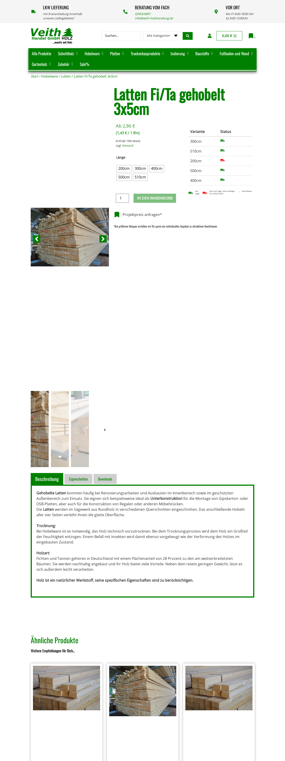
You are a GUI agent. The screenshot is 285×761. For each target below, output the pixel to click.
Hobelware (49, 76)
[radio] (124, 168)
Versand (127, 145)
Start (34, 76)
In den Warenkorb (154, 198)
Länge (120, 157)
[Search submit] (188, 36)
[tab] (47, 479)
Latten (66, 76)
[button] (36, 239)
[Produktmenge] (122, 198)
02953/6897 (142, 14)
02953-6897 (218, 194)
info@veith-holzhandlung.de (154, 18)
